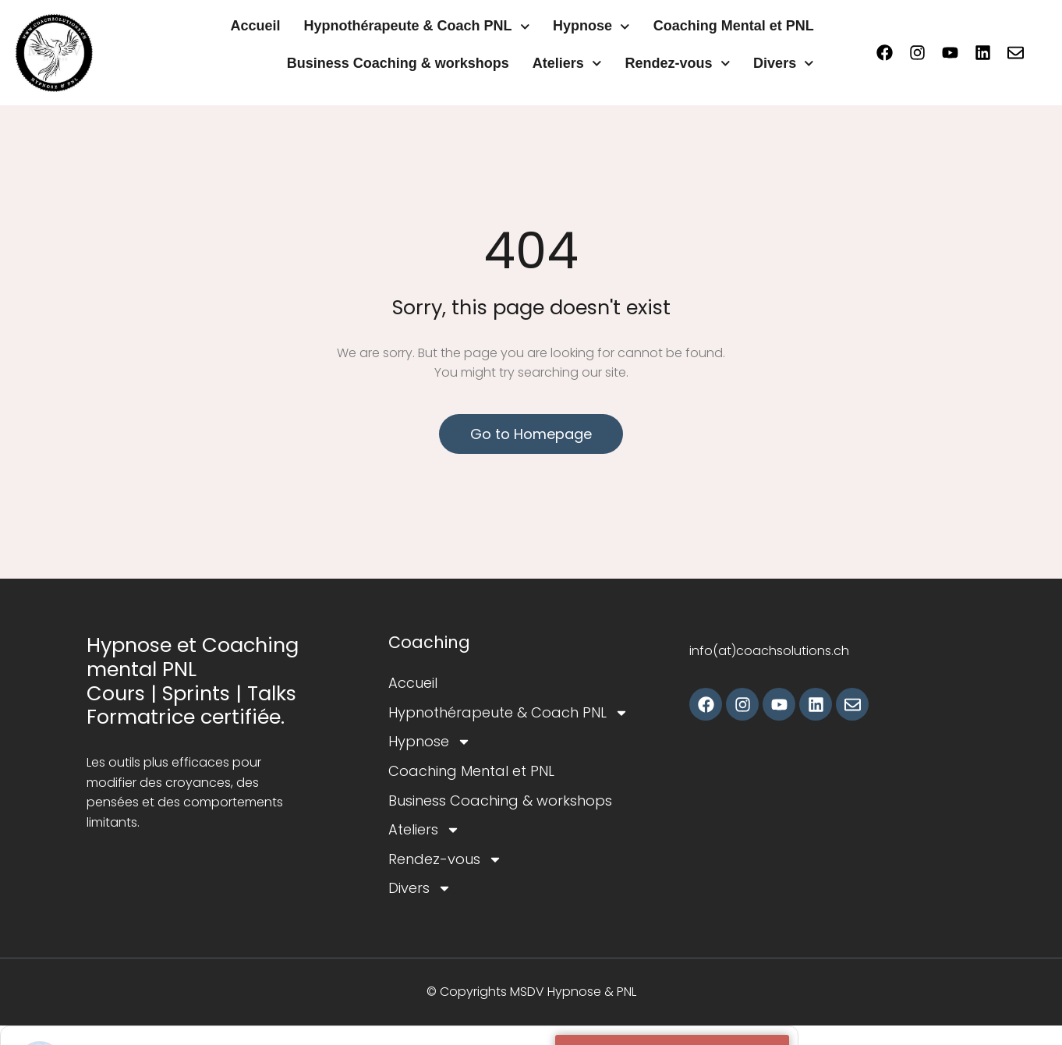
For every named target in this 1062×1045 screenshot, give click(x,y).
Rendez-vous (677, 63)
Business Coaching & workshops (398, 63)
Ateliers (567, 63)
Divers (783, 63)
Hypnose (591, 27)
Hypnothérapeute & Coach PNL (416, 27)
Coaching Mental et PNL (733, 26)
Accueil (255, 26)
